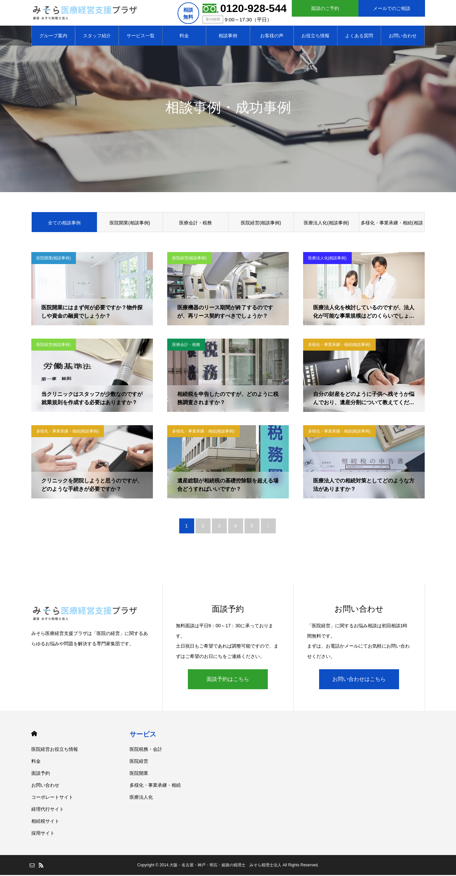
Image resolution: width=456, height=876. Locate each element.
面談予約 (40, 774)
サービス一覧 (141, 36)
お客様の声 (271, 36)
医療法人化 (141, 798)
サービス (143, 735)
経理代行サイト (47, 810)
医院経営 (139, 762)
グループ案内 (53, 36)
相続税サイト (45, 822)
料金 (184, 36)
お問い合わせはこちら (359, 680)
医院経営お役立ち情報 (54, 750)
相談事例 (228, 36)
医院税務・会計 (146, 750)
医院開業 (139, 774)
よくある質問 (359, 36)
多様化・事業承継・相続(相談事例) (392, 227)
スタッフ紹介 (97, 36)
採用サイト (43, 834)
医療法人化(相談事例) (326, 223)
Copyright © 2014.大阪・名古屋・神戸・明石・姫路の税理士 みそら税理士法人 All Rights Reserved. (228, 866)
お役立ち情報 (315, 36)
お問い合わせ (403, 36)
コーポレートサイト (52, 798)
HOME (34, 734)
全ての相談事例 (64, 223)
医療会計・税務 (195, 223)
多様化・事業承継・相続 (155, 786)
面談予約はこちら (228, 680)
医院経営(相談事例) (261, 223)
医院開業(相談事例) (130, 223)
